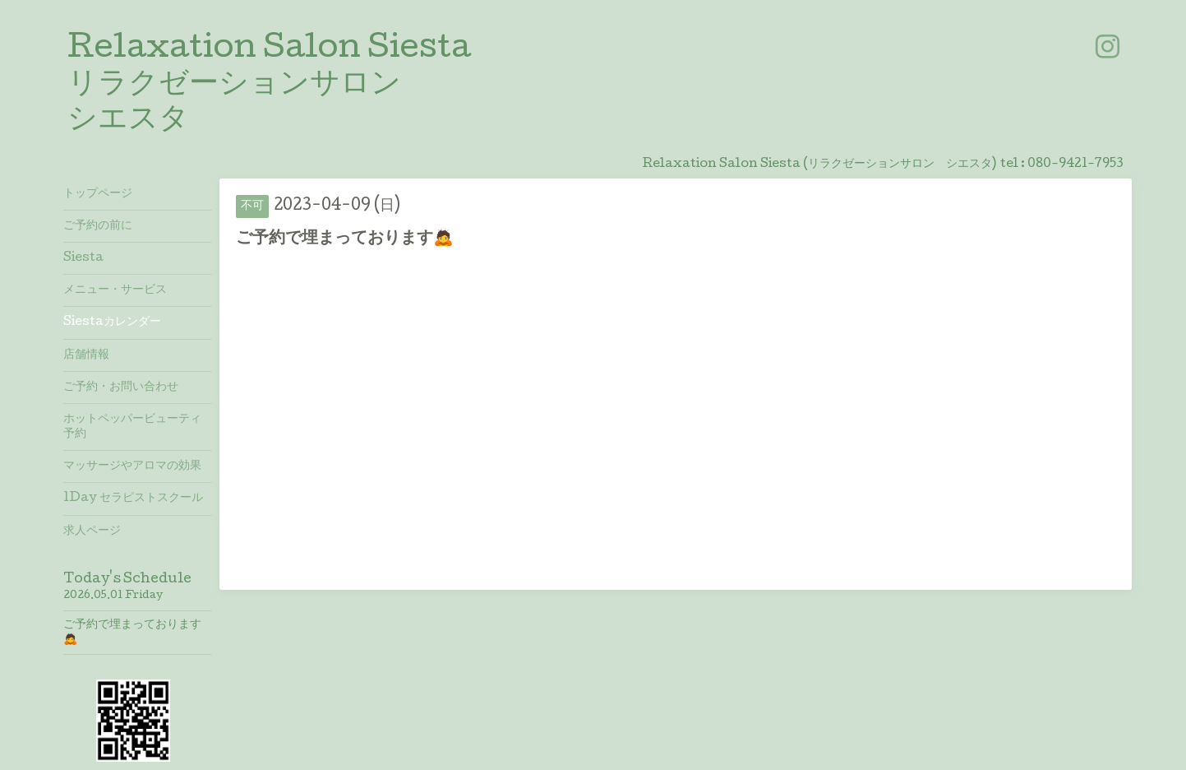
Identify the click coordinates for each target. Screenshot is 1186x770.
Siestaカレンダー (112, 322)
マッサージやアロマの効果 (132, 466)
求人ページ (92, 531)
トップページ (97, 194)
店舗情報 (86, 355)
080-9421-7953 (1075, 164)
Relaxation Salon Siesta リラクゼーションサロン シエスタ (269, 85)
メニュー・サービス (115, 290)
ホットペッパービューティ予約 (132, 427)
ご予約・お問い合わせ (120, 387)
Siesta (83, 258)
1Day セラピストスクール (133, 498)
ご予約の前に (97, 226)
